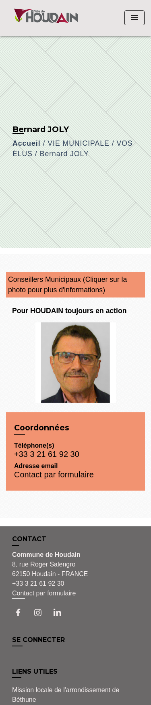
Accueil (26, 143)
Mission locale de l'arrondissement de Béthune (65, 695)
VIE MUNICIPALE (78, 143)
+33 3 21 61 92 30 (46, 454)
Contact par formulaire (54, 474)
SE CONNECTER (38, 640)
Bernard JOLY (64, 154)
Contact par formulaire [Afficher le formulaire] (44, 593)
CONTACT (29, 539)
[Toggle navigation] (134, 17)
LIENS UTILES (35, 671)
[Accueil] (45, 18)
